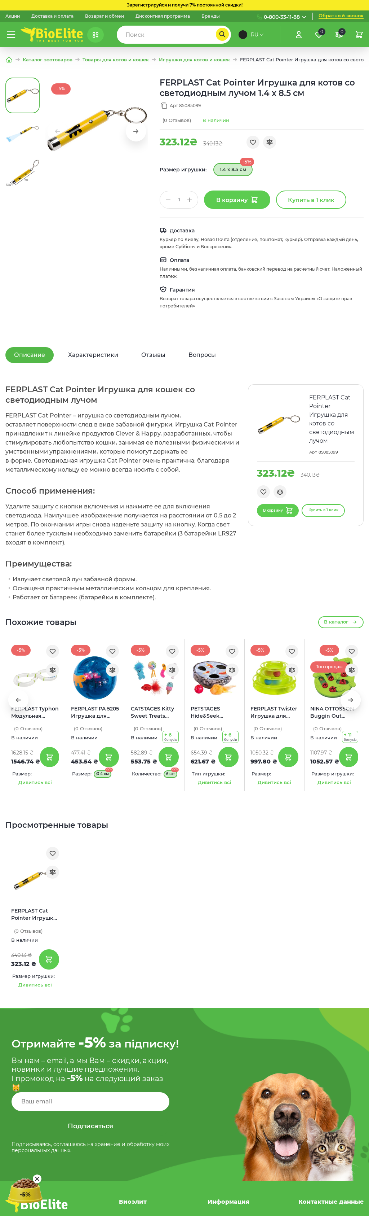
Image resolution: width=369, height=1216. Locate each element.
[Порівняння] (339, 34)
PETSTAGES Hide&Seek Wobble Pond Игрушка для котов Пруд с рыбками (209, 712)
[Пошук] (222, 34)
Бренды (210, 16)
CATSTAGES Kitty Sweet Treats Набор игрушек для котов (152, 712)
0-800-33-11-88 (282, 17)
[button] (136, 131)
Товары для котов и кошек (116, 59)
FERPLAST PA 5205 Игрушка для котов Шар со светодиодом (95, 712)
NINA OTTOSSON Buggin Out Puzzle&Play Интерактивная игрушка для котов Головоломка (332, 712)
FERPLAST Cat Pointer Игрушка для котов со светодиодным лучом (33, 914)
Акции (12, 16)
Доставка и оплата (52, 16)
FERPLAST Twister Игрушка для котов (273, 712)
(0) (177, 120)
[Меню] (11, 34)
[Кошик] (359, 34)
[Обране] (319, 34)
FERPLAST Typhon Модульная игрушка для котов (35, 712)
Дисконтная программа (162, 16)
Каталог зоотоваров (47, 59)
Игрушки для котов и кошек (194, 59)
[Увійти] (298, 34)
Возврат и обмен (104, 16)
